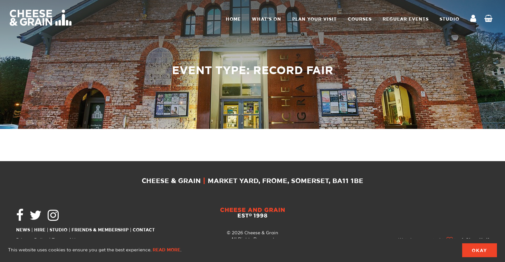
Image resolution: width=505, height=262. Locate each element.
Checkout (489, 19)
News (23, 230)
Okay (479, 251)
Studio (58, 230)
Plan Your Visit (314, 19)
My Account (475, 19)
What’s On (266, 19)
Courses (360, 19)
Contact (144, 230)
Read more (166, 250)
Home (233, 19)
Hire (39, 230)
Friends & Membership (100, 230)
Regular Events (406, 19)
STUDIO (449, 19)
